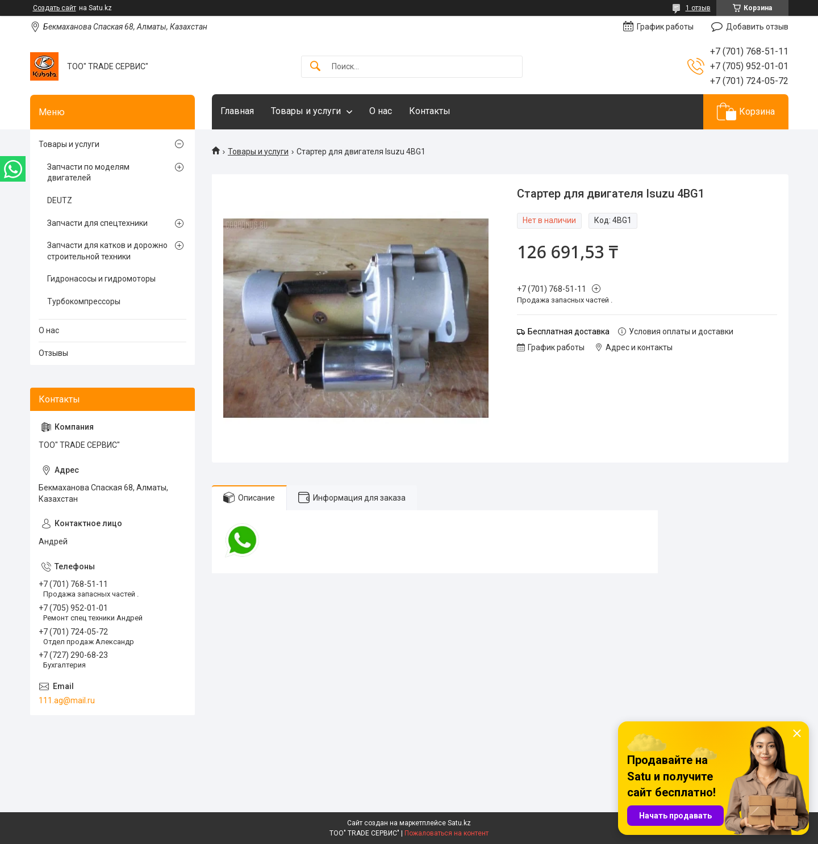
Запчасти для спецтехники (97, 223)
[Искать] (315, 66)
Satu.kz (459, 823)
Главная (237, 111)
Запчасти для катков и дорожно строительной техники (107, 251)
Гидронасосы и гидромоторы (101, 278)
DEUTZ (59, 200)
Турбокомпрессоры (83, 301)
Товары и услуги (306, 111)
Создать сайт (54, 8)
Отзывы (53, 353)
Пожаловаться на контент (446, 833)
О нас (380, 111)
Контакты (429, 111)
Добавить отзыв (757, 26)
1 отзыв (698, 8)
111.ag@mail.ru (67, 700)
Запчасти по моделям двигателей (88, 172)
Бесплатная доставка (569, 331)
